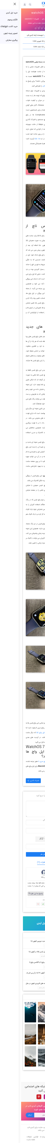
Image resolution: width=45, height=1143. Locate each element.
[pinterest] (17, 1096)
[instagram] (25, 1096)
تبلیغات (8, 1136)
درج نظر (31, 801)
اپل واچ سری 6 (22, 761)
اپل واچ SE (19, 732)
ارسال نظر (22, 854)
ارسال (9, 1115)
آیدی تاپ (24, 86)
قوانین (14, 1136)
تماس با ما (30, 1136)
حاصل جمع (30, 844)
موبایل (32, 828)
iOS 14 (16, 138)
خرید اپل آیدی (23, 923)
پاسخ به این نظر (14, 893)
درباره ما (22, 1136)
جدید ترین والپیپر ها (32, 997)
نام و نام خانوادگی (28, 820)
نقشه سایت (9, 1139)
